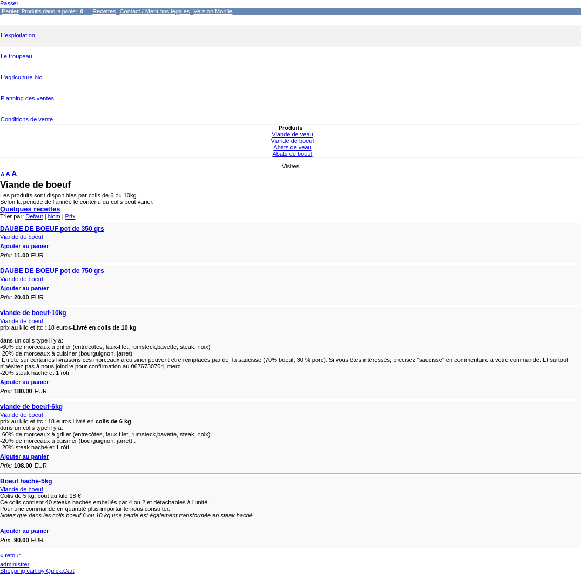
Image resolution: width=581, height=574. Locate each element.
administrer (14, 564)
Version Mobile (212, 11)
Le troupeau (16, 56)
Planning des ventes (27, 98)
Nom (54, 216)
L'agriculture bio (21, 77)
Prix (70, 216)
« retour (10, 555)
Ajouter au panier (24, 246)
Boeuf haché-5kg (26, 481)
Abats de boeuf (292, 154)
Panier (10, 11)
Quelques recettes (30, 209)
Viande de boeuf (292, 141)
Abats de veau (292, 147)
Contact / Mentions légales (155, 11)
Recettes (104, 11)
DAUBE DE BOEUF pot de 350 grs (52, 229)
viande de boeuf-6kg (31, 407)
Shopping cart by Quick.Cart (37, 571)
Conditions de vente (27, 119)
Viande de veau (292, 134)
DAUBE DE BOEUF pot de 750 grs (52, 271)
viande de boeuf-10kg (33, 313)
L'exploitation (18, 35)
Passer (9, 3)
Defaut (34, 216)
